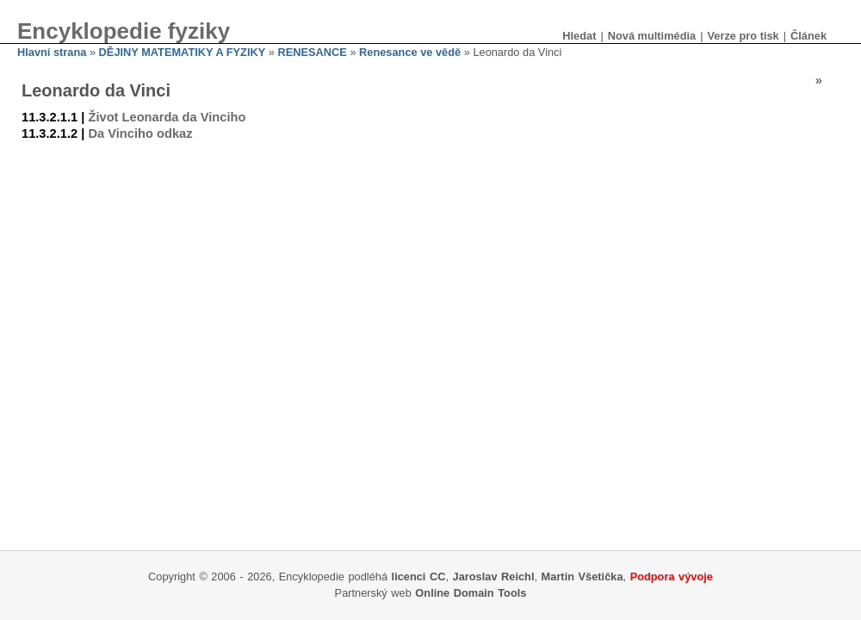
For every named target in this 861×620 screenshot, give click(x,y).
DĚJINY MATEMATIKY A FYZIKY (182, 52)
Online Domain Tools (470, 592)
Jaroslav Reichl (494, 576)
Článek (808, 35)
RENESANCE (311, 52)
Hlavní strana (51, 52)
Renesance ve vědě (410, 52)
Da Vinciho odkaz (140, 133)
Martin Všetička (582, 576)
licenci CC (419, 576)
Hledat (579, 35)
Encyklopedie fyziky (123, 31)
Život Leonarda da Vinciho (166, 117)
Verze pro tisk (742, 35)
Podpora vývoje (671, 576)
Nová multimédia (652, 35)
